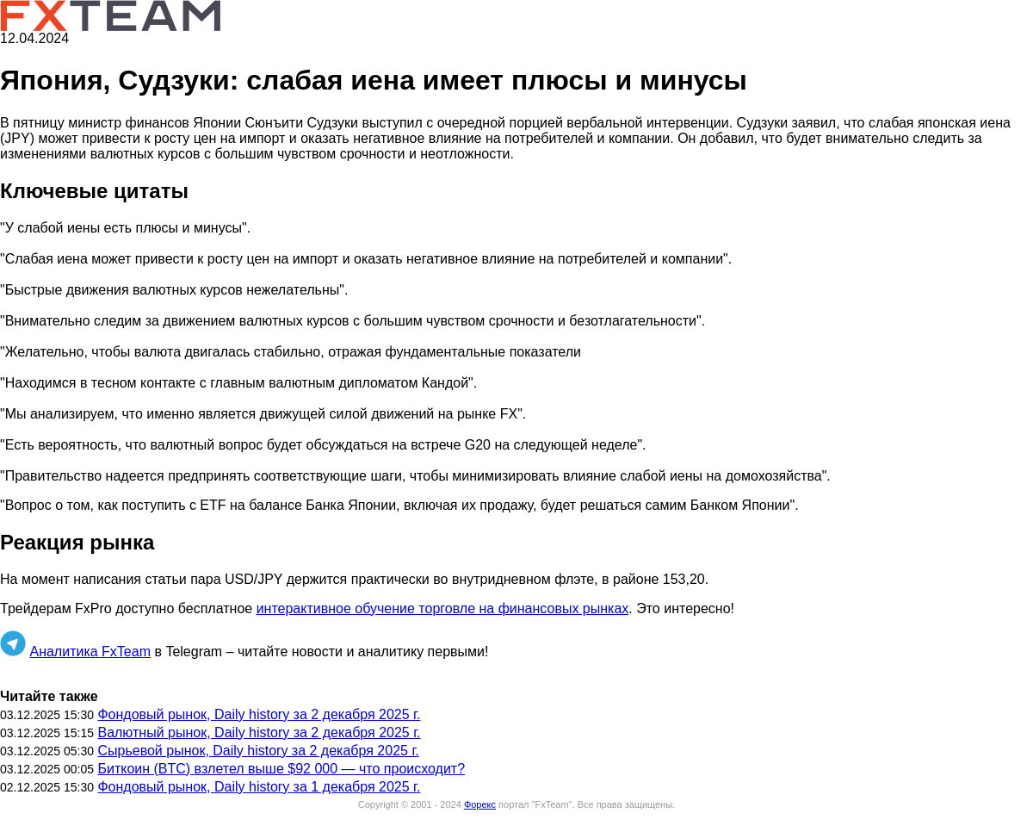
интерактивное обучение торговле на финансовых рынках (443, 608)
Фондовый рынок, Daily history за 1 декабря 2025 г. (258, 786)
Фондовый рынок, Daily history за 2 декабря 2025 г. (258, 714)
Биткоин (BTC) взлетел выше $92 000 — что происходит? (281, 768)
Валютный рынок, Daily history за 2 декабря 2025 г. (258, 732)
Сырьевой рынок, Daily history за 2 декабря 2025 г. (257, 750)
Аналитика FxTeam (90, 651)
